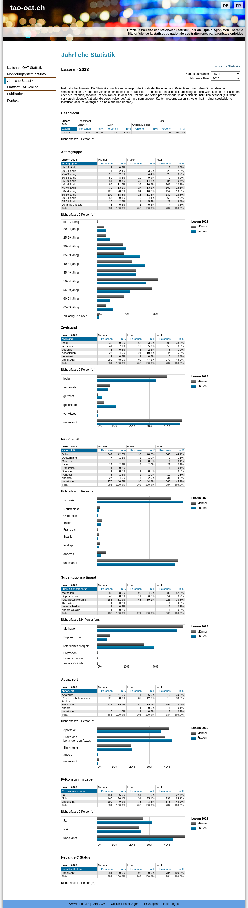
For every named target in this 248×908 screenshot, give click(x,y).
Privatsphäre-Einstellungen (161, 904)
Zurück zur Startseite (226, 66)
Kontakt (12, 100)
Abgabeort (68, 690)
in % (100, 128)
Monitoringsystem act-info (26, 74)
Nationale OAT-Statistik (24, 68)
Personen (85, 128)
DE (225, 6)
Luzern (66, 128)
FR (238, 6)
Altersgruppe (69, 163)
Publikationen (17, 94)
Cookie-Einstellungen (124, 904)
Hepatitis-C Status (72, 869)
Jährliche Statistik (20, 81)
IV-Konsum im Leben (74, 791)
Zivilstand (67, 338)
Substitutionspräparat (74, 588)
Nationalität (68, 450)
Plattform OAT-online (22, 87)
